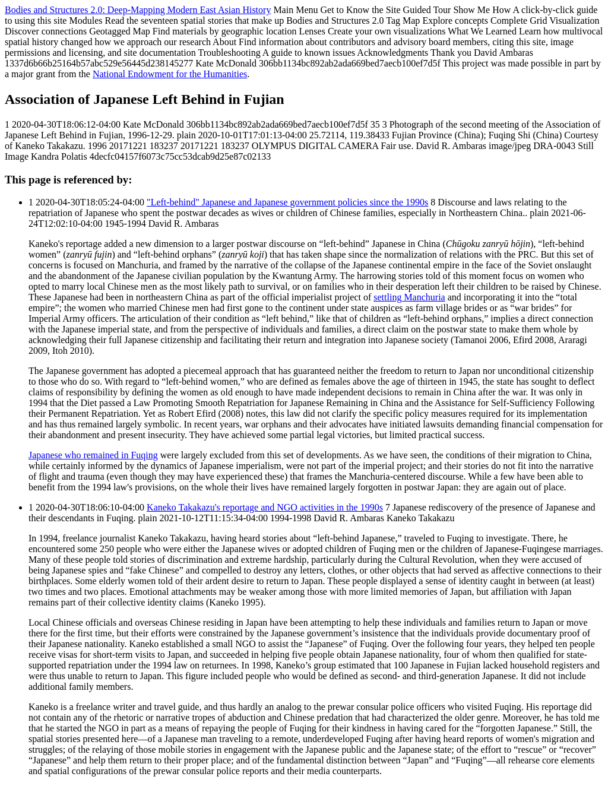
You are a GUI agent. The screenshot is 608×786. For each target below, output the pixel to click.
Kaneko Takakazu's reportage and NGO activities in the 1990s (265, 507)
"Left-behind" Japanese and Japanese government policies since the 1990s (287, 202)
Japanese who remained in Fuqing (93, 455)
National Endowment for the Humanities (170, 74)
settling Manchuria (409, 297)
